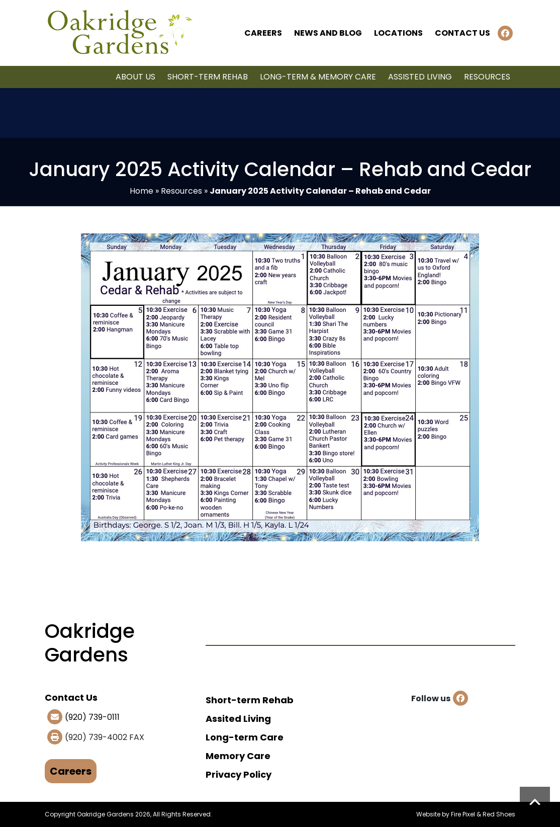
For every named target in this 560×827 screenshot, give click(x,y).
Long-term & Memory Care (318, 76)
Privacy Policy (238, 774)
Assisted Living (420, 76)
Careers (263, 33)
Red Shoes (499, 814)
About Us (135, 76)
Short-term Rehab (207, 76)
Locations (398, 33)
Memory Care (238, 756)
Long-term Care (245, 737)
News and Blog (328, 33)
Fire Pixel (463, 814)
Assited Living (238, 718)
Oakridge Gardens (105, 814)
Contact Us (462, 33)
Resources (487, 76)
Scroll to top (535, 802)
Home (141, 191)
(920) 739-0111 (92, 717)
